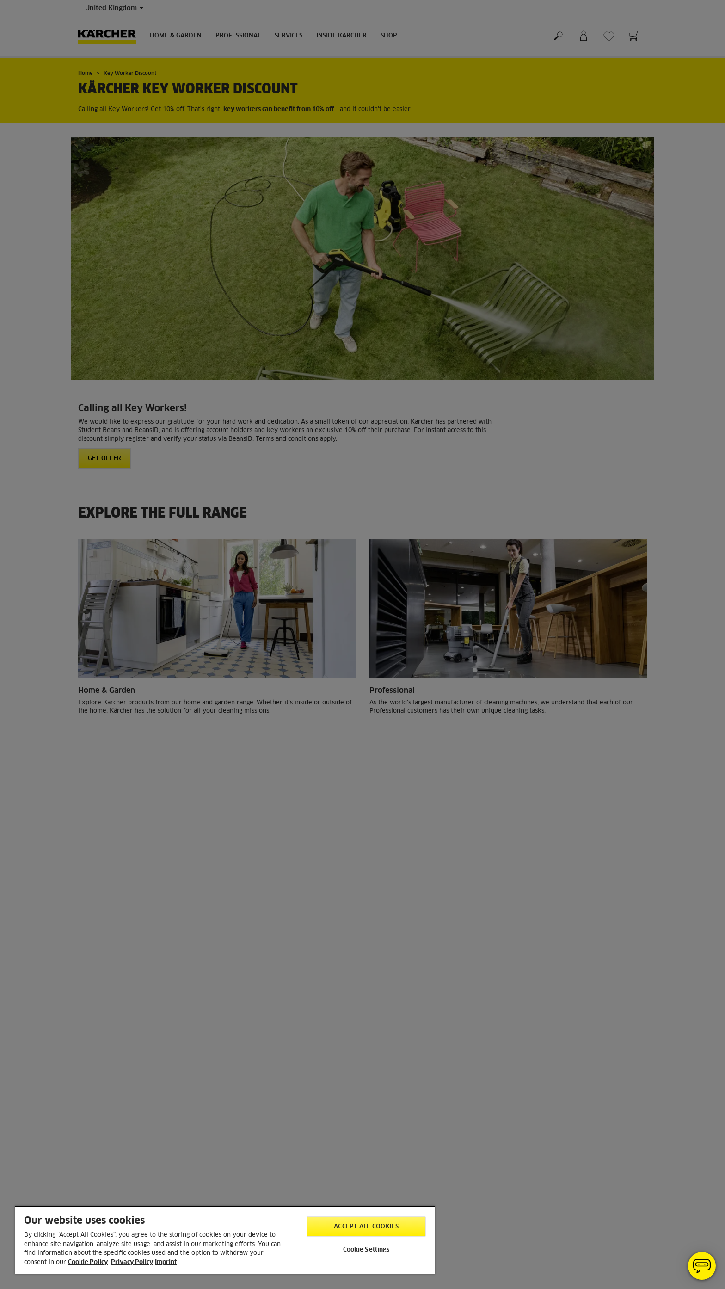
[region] (225, 1240)
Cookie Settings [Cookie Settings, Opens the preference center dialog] (366, 1250)
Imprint (166, 1262)
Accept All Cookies (366, 1227)
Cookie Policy (88, 1262)
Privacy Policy (132, 1262)
